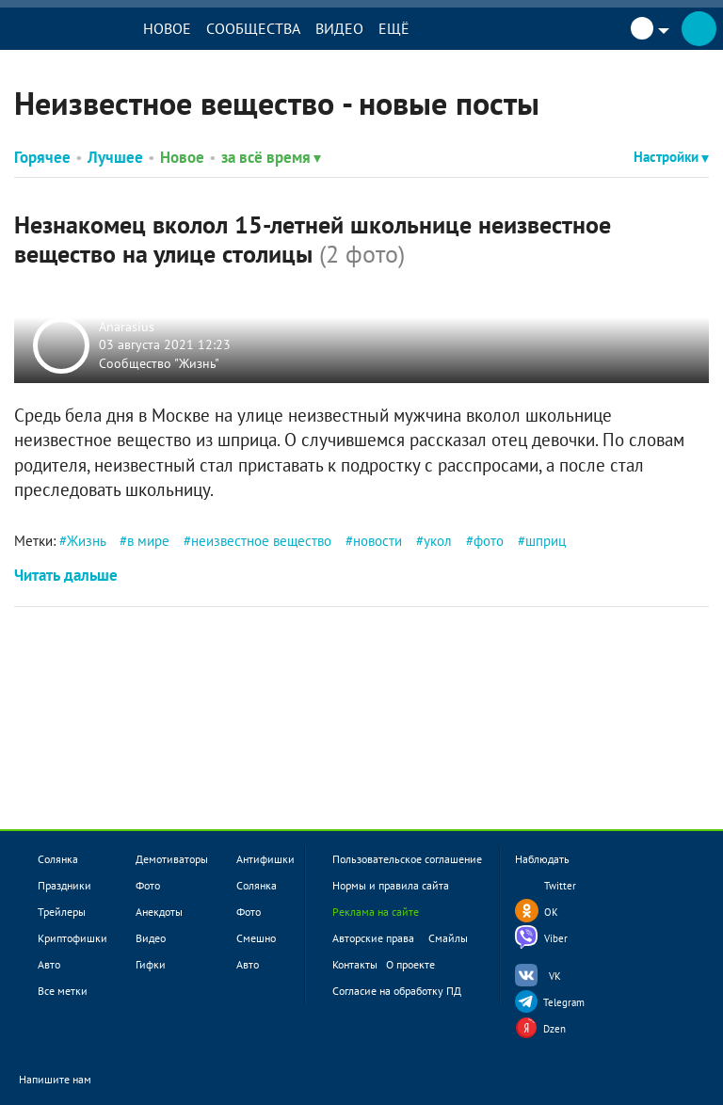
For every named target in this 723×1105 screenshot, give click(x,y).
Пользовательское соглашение (407, 859)
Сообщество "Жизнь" (159, 362)
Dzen (554, 1028)
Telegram (564, 1002)
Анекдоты (159, 912)
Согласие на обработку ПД (396, 991)
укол (438, 541)
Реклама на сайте (375, 912)
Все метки (63, 991)
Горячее (42, 157)
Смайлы (448, 938)
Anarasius (126, 325)
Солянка (58, 859)
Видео (339, 28)
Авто (49, 964)
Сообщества (253, 28)
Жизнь (86, 541)
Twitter (560, 885)
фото (489, 541)
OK (551, 912)
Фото (148, 885)
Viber (556, 938)
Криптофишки (72, 938)
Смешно (256, 938)
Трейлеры (62, 912)
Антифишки (265, 859)
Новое (167, 28)
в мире (148, 541)
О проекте (410, 964)
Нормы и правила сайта (390, 885)
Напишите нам (67, 1080)
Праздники (64, 885)
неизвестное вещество (261, 541)
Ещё (394, 28)
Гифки (151, 964)
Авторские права (373, 938)
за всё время (271, 157)
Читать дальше (66, 575)
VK (555, 976)
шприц (545, 541)
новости (377, 541)
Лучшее (115, 157)
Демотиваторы (172, 859)
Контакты (355, 964)
